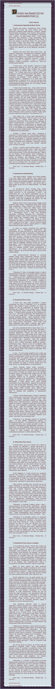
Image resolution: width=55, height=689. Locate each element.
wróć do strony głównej (15, 3)
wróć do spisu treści (14, 5)
